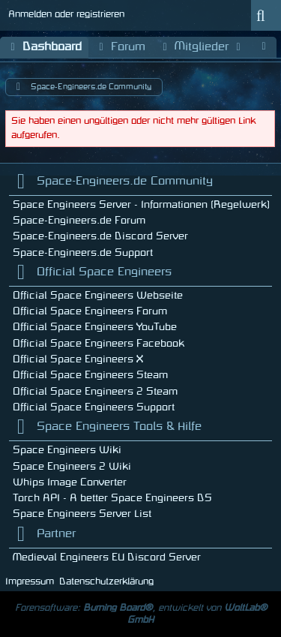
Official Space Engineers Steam (90, 375)
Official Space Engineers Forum (90, 311)
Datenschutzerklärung (106, 581)
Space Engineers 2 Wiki (72, 466)
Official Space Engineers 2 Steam (95, 391)
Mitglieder (201, 47)
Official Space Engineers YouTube (95, 327)
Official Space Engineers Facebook (98, 343)
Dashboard (44, 47)
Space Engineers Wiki (67, 450)
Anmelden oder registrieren (66, 14)
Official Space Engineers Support (94, 407)
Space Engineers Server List (82, 513)
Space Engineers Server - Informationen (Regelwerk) (141, 204)
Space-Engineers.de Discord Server (100, 236)
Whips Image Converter (70, 482)
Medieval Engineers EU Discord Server (107, 557)
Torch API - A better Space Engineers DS (112, 498)
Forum (120, 47)
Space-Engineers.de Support (83, 252)
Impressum (29, 581)
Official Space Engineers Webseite (98, 295)
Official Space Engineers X (78, 359)
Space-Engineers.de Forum (79, 220)
